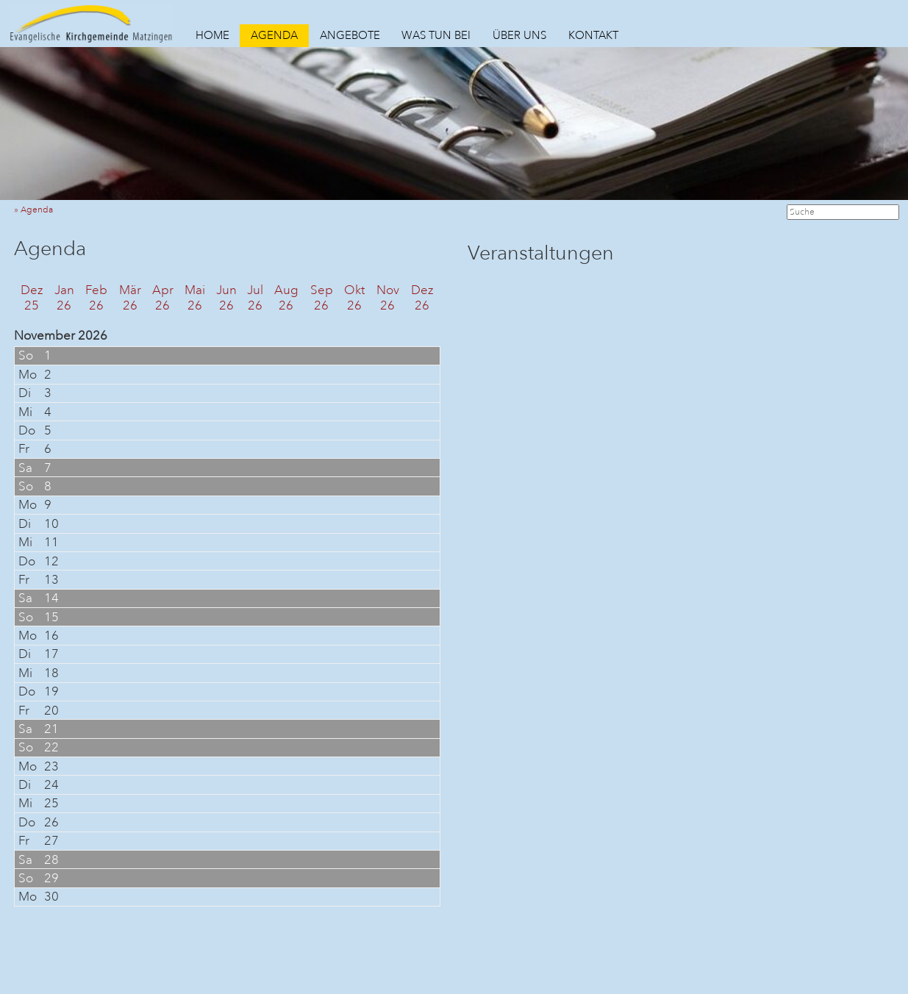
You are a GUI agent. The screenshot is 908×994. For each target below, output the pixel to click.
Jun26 (226, 297)
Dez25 (32, 297)
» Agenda (37, 209)
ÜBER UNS (519, 36)
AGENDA (274, 36)
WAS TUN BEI (436, 36)
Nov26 (387, 297)
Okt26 (354, 297)
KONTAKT (593, 36)
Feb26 (96, 297)
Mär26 (130, 297)
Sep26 (321, 297)
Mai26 (195, 297)
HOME (212, 36)
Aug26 (286, 297)
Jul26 (255, 297)
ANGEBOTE (350, 36)
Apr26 (163, 297)
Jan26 (64, 297)
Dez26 (422, 297)
